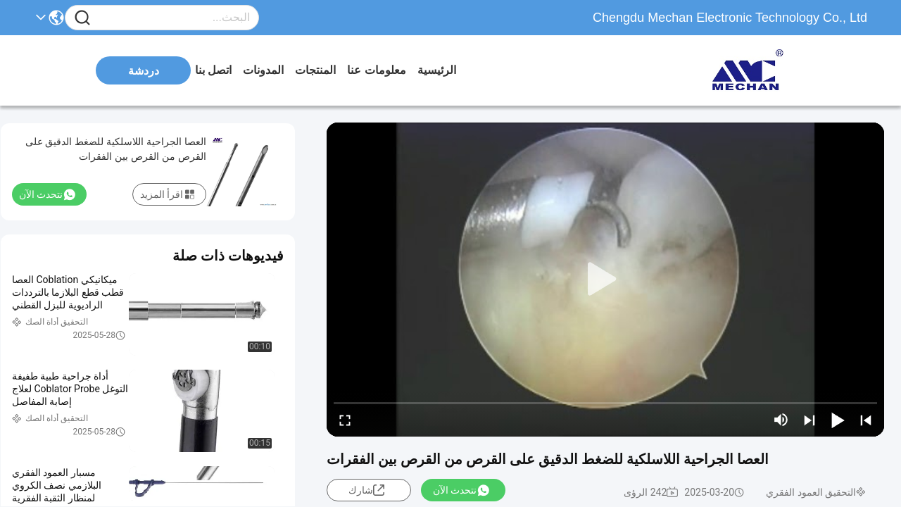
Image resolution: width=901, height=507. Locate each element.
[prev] (866, 419)
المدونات (263, 70)
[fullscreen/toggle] (345, 419)
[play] (605, 279)
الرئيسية (436, 70)
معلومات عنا (376, 70)
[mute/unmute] (781, 419)
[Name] (82, 18)
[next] (809, 419)
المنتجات (315, 70)
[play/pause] (838, 419)
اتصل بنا (213, 70)
